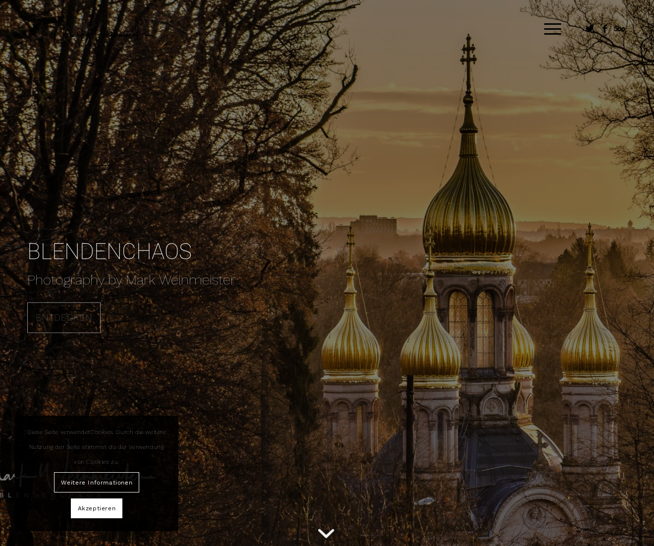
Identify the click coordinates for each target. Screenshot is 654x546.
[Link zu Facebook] (604, 28)
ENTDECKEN (64, 316)
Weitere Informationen (97, 482)
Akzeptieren (97, 508)
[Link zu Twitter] (589, 28)
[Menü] (549, 29)
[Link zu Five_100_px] (619, 28)
